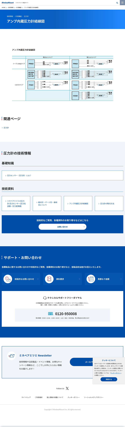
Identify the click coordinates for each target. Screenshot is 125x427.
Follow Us (62, 388)
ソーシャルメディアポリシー (93, 397)
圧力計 (26, 16)
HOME (3, 7)
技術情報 (10, 7)
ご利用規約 (38, 397)
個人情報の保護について (55, 397)
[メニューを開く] (122, 2)
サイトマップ (26, 397)
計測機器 (18, 7)
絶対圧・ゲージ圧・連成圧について (47, 203)
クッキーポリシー (115, 373)
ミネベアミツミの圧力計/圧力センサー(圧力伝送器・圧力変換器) (16, 203)
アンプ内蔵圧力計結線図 (78, 203)
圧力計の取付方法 (107, 203)
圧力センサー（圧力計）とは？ (19, 175)
